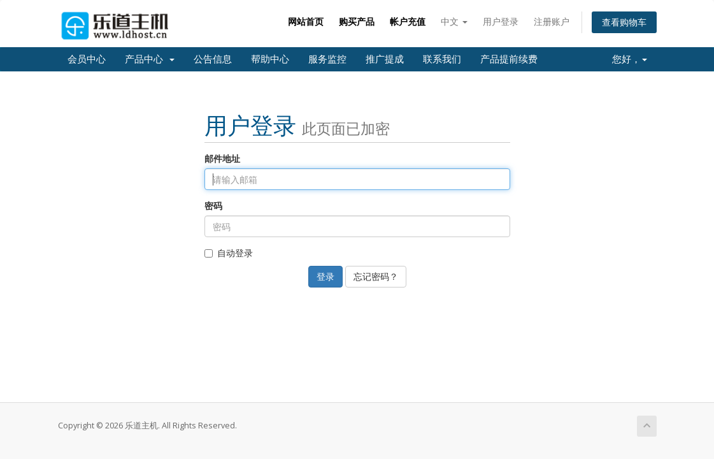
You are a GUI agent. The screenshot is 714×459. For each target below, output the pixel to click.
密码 (213, 206)
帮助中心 (270, 59)
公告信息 (213, 59)
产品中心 (150, 59)
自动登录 (228, 253)
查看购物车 (624, 22)
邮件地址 (222, 158)
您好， (629, 59)
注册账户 (551, 21)
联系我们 (442, 59)
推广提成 (385, 59)
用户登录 (500, 21)
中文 (454, 21)
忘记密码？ (375, 276)
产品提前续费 (509, 59)
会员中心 (87, 59)
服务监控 (327, 59)
